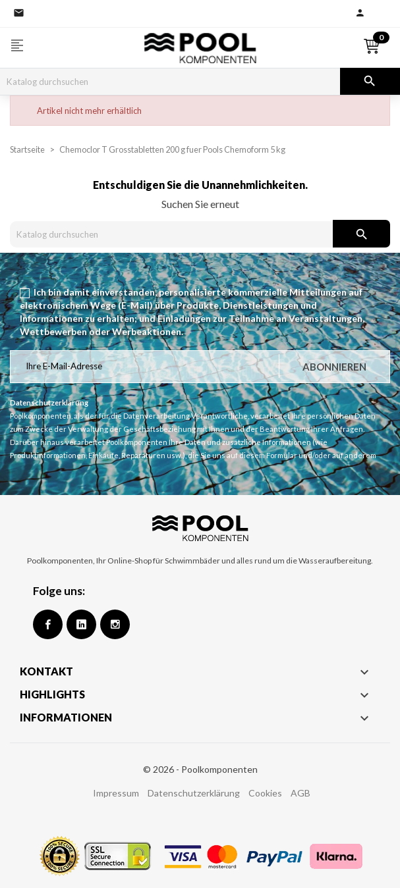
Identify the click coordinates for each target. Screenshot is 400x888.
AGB (300, 792)
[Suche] (170, 81)
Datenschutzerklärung (194, 792)
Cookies (265, 792)
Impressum (116, 792)
